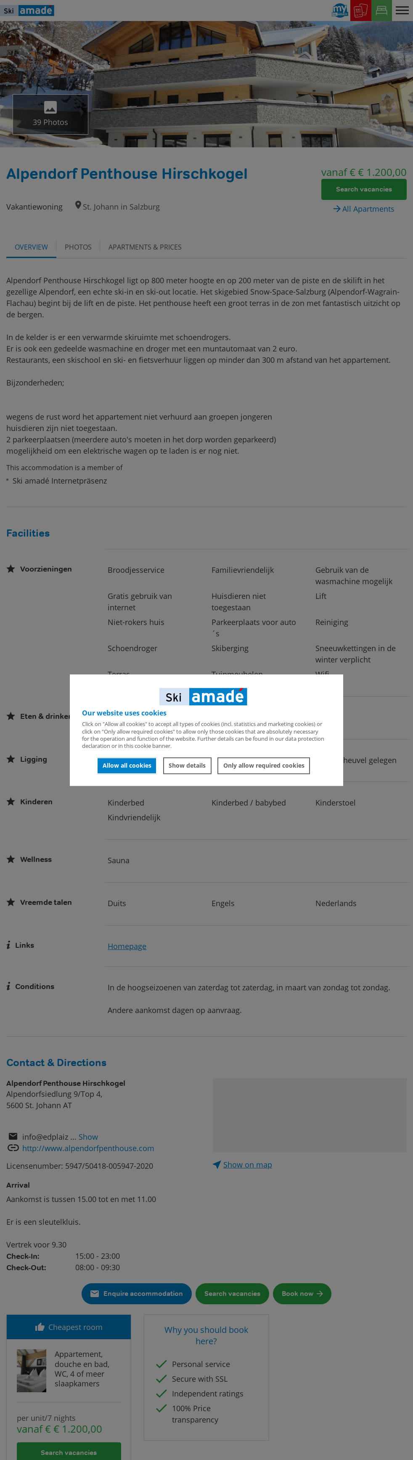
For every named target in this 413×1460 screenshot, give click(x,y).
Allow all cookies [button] (127, 766)
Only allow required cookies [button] (263, 766)
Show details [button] (187, 766)
